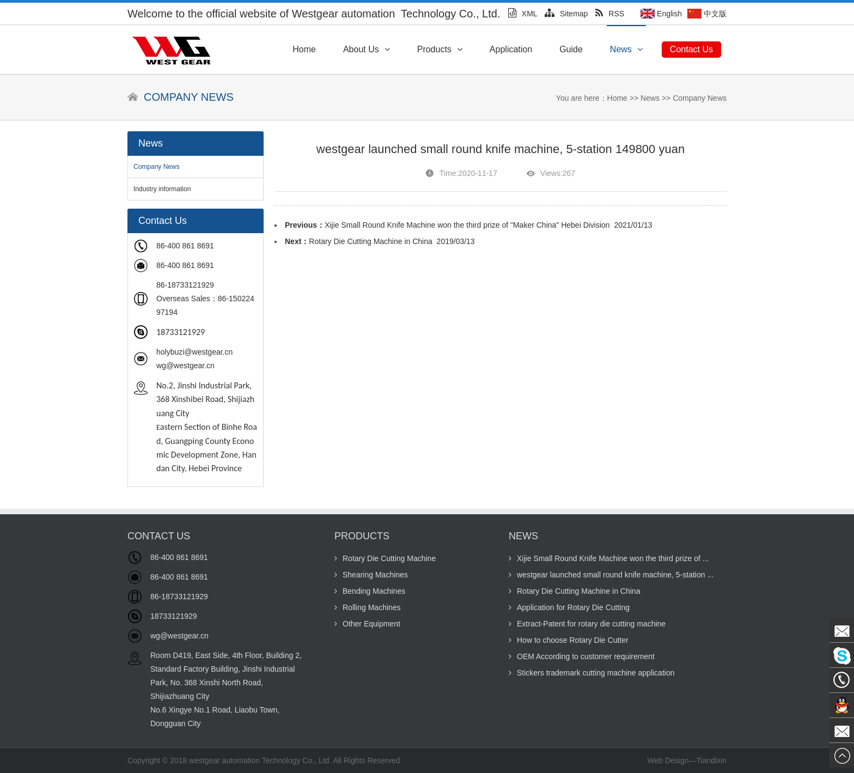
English (669, 13)
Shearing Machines (371, 574)
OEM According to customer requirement (582, 656)
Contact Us (691, 49)
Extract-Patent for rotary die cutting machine (587, 623)
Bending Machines (369, 591)
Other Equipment (367, 623)
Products (439, 49)
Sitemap (566, 13)
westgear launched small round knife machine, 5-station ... (611, 574)
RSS (609, 13)
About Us (366, 49)
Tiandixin (711, 760)
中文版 (715, 13)
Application (511, 49)
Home (304, 49)
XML (522, 13)
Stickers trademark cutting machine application (591, 672)
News (626, 49)
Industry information (162, 189)
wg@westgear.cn (185, 365)
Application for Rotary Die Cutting (569, 607)
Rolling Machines (367, 607)
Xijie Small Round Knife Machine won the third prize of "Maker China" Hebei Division (467, 225)
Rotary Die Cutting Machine (385, 558)
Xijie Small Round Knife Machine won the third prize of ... (609, 558)
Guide (571, 49)
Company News (700, 98)
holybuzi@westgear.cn (194, 352)
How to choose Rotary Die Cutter (569, 640)
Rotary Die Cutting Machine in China (370, 241)
